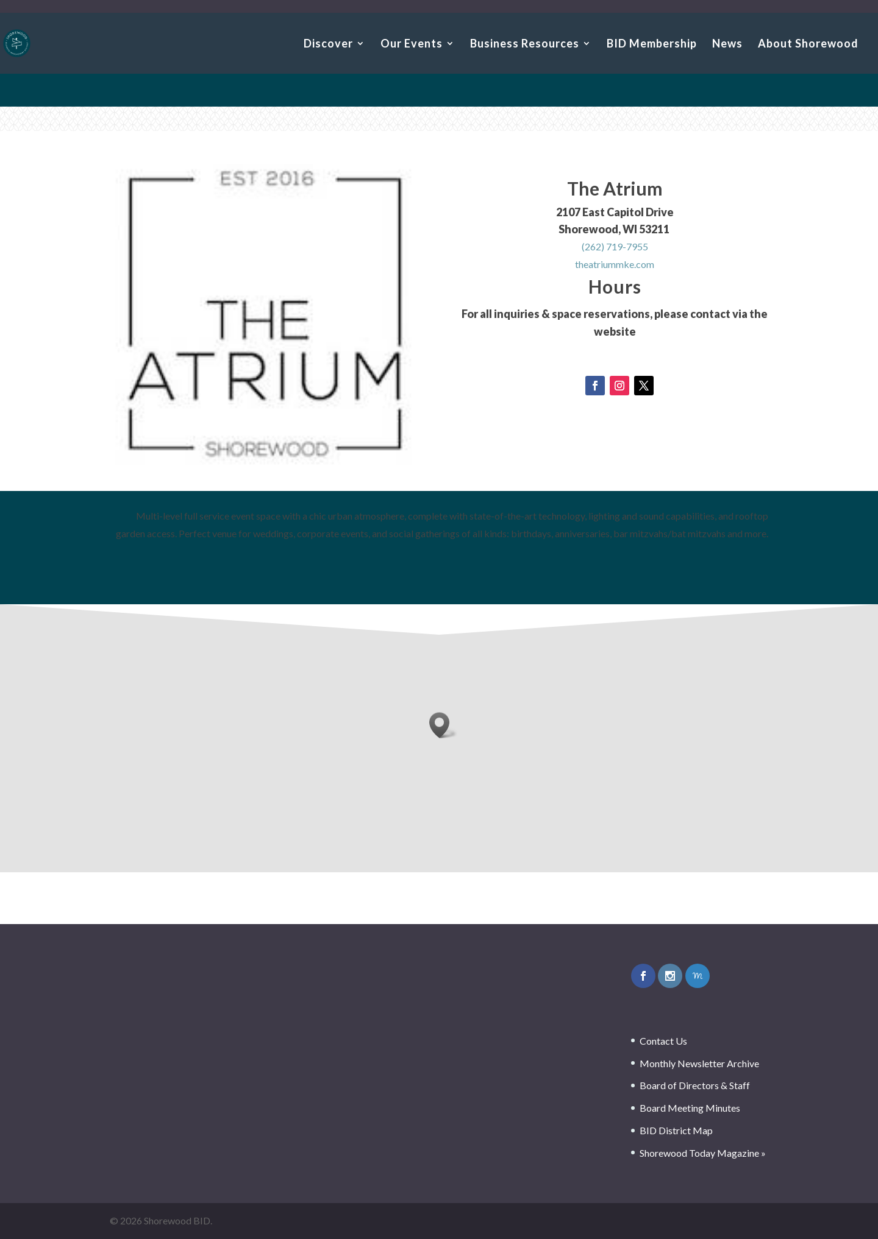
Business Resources (524, 44)
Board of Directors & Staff (695, 1085)
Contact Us (663, 1041)
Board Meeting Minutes (690, 1108)
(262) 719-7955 (615, 247)
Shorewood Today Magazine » (703, 1153)
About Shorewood (808, 44)
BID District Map (676, 1130)
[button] (443, 725)
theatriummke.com (614, 265)
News (727, 44)
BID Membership (652, 44)
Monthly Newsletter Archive (699, 1063)
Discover (328, 44)
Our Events (411, 44)
